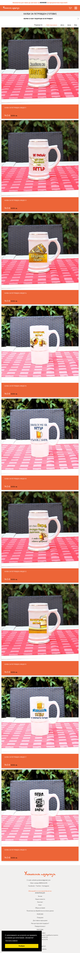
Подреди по (38, 25)
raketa (44, 949)
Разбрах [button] (22, 946)
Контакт (40, 902)
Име (75, 25)
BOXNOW (43, 2)
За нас (40, 896)
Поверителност (40, 926)
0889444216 (43, 883)
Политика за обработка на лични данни (40, 911)
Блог (40, 905)
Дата (62, 25)
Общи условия (40, 908)
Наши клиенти (40, 899)
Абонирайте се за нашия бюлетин (40, 891)
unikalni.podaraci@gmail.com (41, 880)
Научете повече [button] (11, 940)
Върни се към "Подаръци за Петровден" (38, 18)
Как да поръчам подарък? (40, 923)
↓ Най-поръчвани (51, 25)
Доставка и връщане (40, 920)
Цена (69, 25)
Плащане (40, 917)
